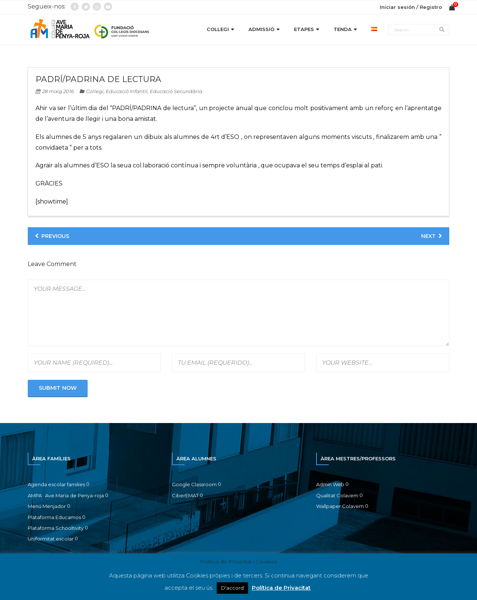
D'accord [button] (232, 588)
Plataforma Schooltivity (56, 528)
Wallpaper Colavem (340, 506)
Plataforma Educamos (54, 517)
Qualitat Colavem (337, 495)
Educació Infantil (127, 91)
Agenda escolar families (56, 484)
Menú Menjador (47, 506)
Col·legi (95, 91)
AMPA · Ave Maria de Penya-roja (66, 495)
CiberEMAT (185, 495)
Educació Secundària (176, 91)
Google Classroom (194, 484)
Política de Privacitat (281, 587)
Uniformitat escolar (51, 539)
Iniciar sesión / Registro (411, 7)
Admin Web (330, 484)
